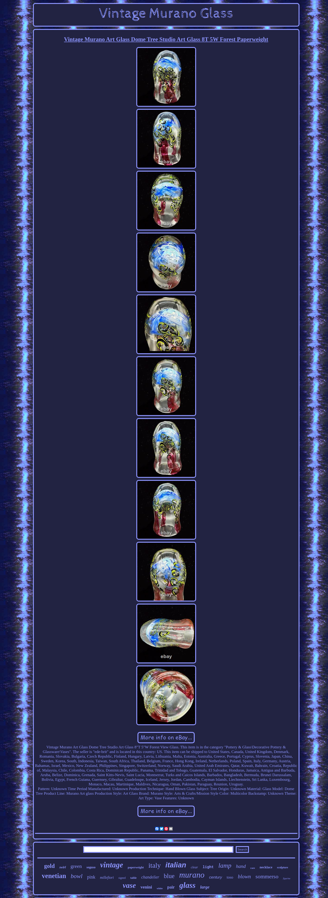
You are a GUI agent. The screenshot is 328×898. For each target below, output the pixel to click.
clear (194, 867)
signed (122, 877)
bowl (77, 876)
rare (252, 867)
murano (191, 874)
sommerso (266, 876)
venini (146, 887)
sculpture (282, 867)
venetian (54, 875)
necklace (266, 867)
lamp (224, 865)
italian (176, 865)
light (208, 867)
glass (187, 885)
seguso (91, 867)
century (215, 877)
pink (91, 876)
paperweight (136, 867)
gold (49, 866)
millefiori (107, 877)
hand (241, 866)
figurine (286, 878)
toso (230, 877)
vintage (111, 865)
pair (171, 887)
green (76, 866)
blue (169, 876)
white (160, 888)
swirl (62, 867)
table (133, 877)
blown (244, 876)
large (204, 887)
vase (129, 885)
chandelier (150, 877)
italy (154, 865)
